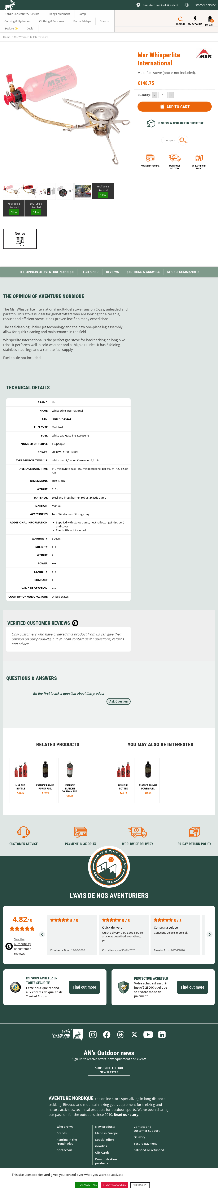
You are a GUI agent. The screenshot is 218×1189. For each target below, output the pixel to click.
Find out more (84, 987)
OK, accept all (87, 1185)
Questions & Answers (143, 272)
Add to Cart (178, 106)
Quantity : (144, 95)
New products (105, 1127)
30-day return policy (199, 167)
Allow (103, 195)
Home (6, 37)
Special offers (104, 1140)
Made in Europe (106, 1133)
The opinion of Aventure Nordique (46, 272)
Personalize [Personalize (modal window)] (140, 1185)
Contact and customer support (147, 1129)
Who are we (65, 1127)
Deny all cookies (114, 1185)
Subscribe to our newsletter (109, 1070)
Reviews (112, 272)
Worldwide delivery (174, 167)
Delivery (139, 1137)
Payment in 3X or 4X (80, 844)
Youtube (148, 1035)
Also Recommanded (183, 272)
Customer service (23, 844)
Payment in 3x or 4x (150, 166)
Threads (120, 1035)
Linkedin (162, 1035)
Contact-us (64, 1150)
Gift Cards (102, 1153)
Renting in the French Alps (67, 1142)
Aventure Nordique (71, 1098)
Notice (20, 233)
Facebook (106, 1035)
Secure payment (145, 1144)
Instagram (93, 1035)
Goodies (101, 1146)
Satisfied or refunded (149, 1150)
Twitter (134, 1035)
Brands (62, 1133)
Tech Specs (90, 272)
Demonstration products (106, 1161)
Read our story (126, 1114)
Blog (67, 1034)
